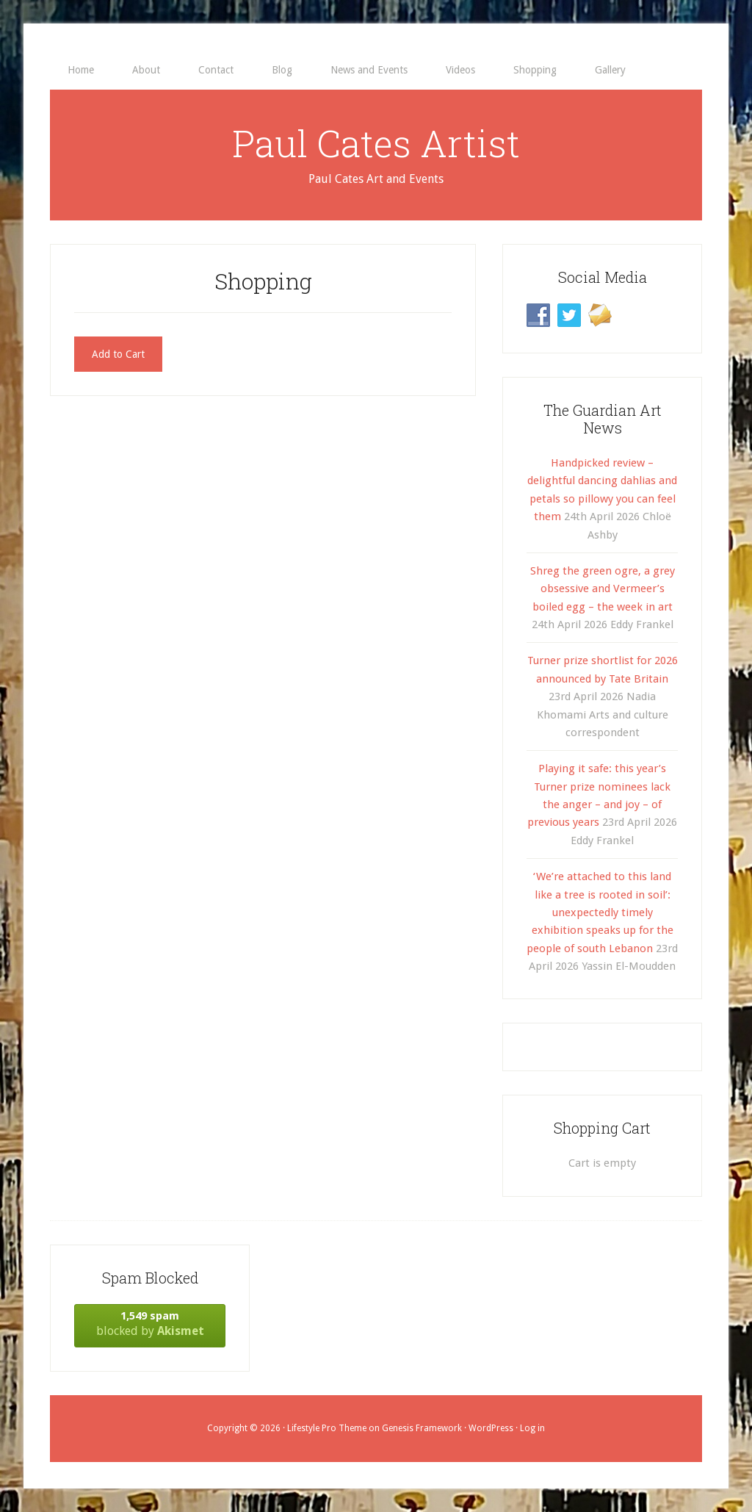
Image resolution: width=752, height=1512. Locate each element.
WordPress (491, 1428)
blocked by (150, 1323)
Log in (532, 1428)
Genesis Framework (422, 1428)
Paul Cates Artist (376, 143)
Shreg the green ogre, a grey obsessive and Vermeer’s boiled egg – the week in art (602, 588)
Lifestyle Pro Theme (326, 1428)
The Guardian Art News (602, 418)
